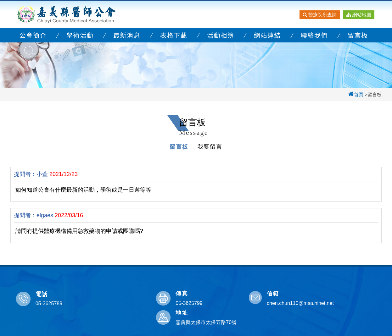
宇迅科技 (254, 329)
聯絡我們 (314, 35)
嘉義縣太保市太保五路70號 (345, 303)
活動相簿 (220, 35)
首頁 (355, 94)
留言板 (358, 35)
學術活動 (79, 35)
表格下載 (173, 35)
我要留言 (210, 147)
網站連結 (267, 35)
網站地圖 (358, 14)
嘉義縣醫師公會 (66, 14)
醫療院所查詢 (320, 14)
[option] (196, 64)
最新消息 (126, 35)
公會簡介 (33, 35)
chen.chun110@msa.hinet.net (254, 303)
